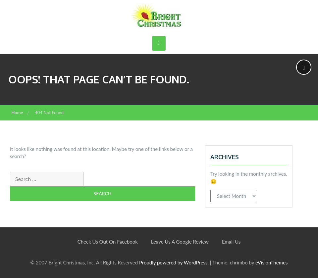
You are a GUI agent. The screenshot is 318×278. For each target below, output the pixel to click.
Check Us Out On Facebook (108, 242)
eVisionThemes (271, 262)
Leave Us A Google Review (180, 242)
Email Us (231, 242)
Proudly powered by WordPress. (174, 262)
